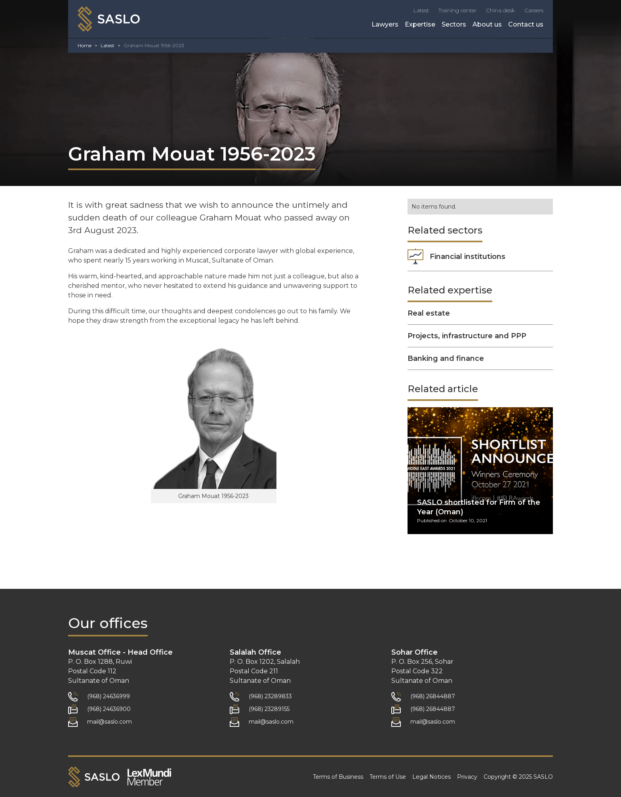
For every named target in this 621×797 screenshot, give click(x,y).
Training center (457, 10)
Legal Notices (431, 776)
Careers (533, 10)
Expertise (420, 24)
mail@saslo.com (109, 721)
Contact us (525, 24)
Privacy (467, 776)
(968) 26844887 (432, 696)
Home (84, 45)
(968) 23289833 (270, 696)
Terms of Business (338, 776)
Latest (421, 10)
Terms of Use (388, 776)
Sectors (454, 24)
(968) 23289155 (269, 709)
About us (487, 24)
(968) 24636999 (108, 696)
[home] (109, 19)
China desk (500, 10)
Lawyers (384, 24)
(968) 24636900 (109, 709)
